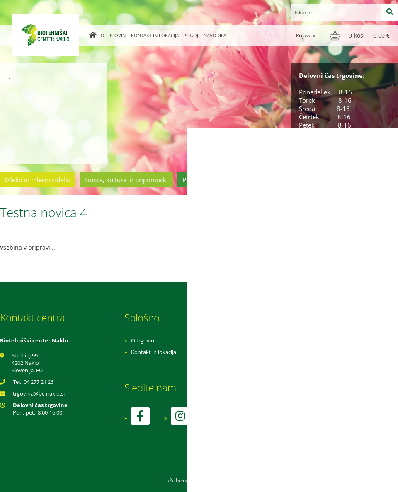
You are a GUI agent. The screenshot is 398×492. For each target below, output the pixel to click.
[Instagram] (180, 416)
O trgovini (114, 35)
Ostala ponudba (366, 180)
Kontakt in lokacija (155, 35)
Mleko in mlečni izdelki (37, 180)
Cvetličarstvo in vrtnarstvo (291, 180)
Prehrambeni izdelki (211, 180)
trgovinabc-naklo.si (39, 393)
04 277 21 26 (38, 382)
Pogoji (191, 35)
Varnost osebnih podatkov (275, 363)
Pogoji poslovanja (264, 352)
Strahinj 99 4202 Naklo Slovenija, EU (27, 363)
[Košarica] (361, 35)
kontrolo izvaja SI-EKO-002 (275, 422)
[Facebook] (140, 416)
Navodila (215, 35)
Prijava (305, 35)
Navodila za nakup (265, 340)
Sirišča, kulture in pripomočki (126, 180)
